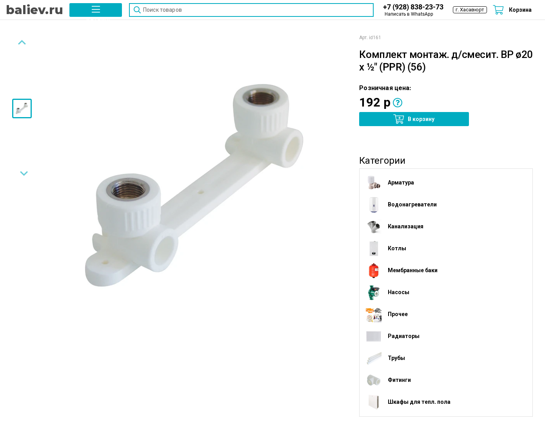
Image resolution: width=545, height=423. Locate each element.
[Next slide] (22, 174)
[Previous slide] (22, 44)
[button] (95, 10)
